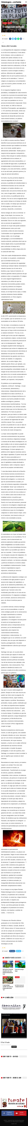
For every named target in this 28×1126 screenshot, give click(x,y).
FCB (16, 1123)
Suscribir (14, 1046)
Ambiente (9, 23)
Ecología (5, 23)
